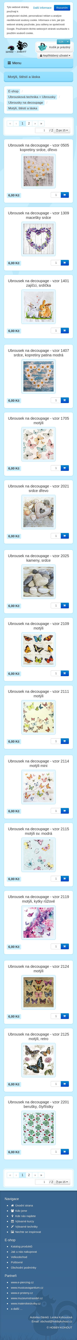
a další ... (16, 1308)
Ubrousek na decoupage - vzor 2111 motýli (38, 693)
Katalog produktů (21, 1246)
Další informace (42, 7)
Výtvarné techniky (24, 1226)
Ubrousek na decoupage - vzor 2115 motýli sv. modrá (38, 831)
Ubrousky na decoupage (25, 102)
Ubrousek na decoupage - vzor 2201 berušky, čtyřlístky (38, 1104)
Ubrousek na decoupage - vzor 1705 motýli (38, 420)
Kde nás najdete (23, 1216)
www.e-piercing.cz (22, 1282)
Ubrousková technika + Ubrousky (31, 97)
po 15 (62, 130)
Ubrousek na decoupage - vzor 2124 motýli (38, 968)
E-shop (13, 91)
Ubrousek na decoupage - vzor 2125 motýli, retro (38, 1036)
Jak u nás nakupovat (24, 1251)
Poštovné (17, 1262)
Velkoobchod (19, 1257)
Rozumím (62, 7)
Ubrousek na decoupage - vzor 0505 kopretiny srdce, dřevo (38, 147)
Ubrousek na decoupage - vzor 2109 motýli (38, 626)
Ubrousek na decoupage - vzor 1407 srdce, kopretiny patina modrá (38, 352)
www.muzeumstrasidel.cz (27, 1298)
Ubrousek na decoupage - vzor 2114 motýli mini (38, 763)
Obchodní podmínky (23, 1267)
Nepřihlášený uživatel (55, 55)
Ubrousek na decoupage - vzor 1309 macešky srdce (38, 215)
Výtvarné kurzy (22, 1221)
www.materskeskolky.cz (26, 1303)
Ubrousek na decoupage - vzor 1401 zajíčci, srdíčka (38, 283)
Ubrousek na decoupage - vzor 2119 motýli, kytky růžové (38, 899)
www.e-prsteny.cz (22, 1292)
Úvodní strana (22, 1205)
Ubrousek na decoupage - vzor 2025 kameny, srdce (38, 558)
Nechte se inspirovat (26, 1231)
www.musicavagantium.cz (27, 1287)
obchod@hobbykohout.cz (56, 1321)
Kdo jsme (19, 1210)
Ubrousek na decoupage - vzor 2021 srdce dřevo (38, 488)
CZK (61, 41)
